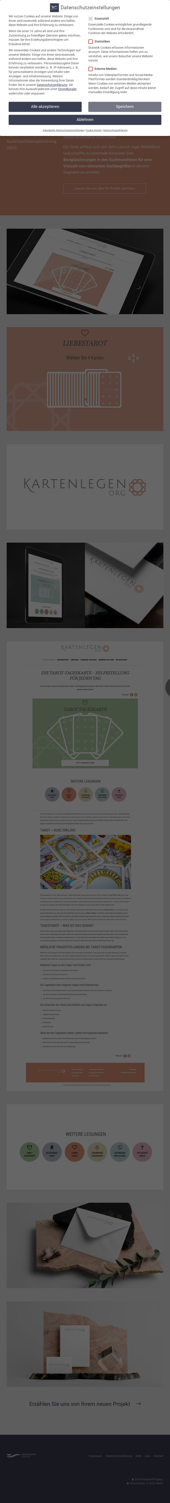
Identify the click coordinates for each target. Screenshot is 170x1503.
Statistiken (100, 41)
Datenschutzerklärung (52, 84)
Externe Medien (104, 68)
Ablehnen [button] (85, 119)
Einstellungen (67, 88)
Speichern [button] (125, 106)
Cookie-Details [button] (94, 129)
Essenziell (100, 18)
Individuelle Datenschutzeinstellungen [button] (63, 129)
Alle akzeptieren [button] (45, 106)
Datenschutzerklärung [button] (115, 129)
